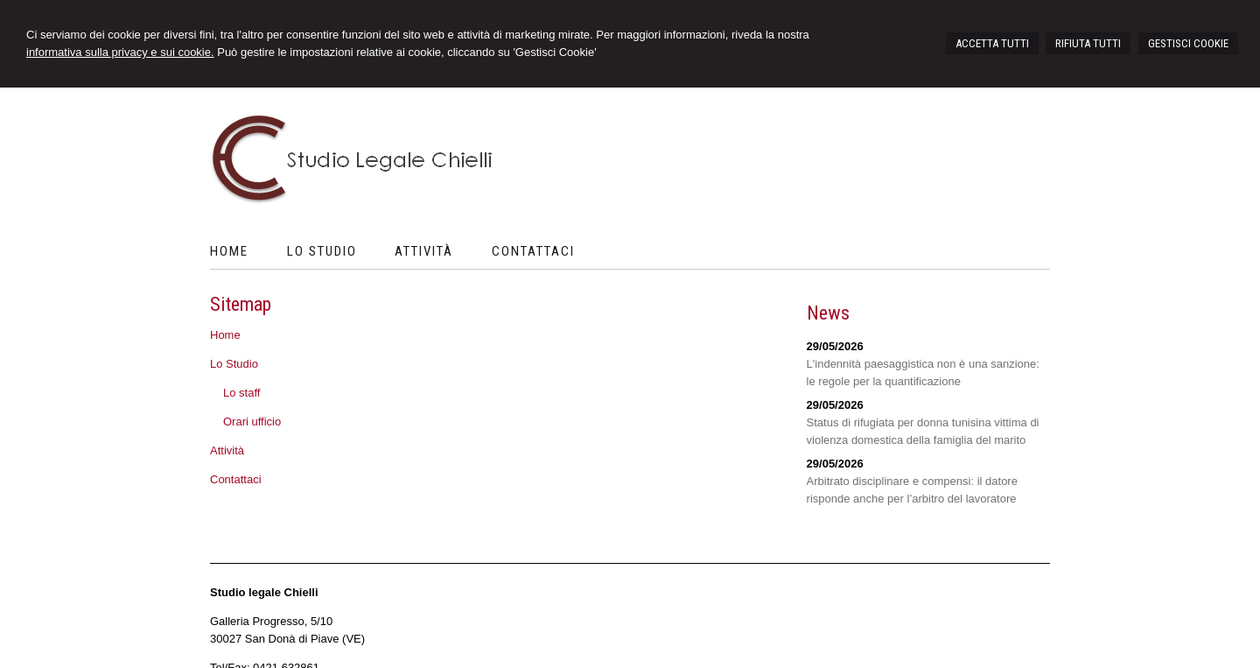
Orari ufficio (252, 421)
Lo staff (241, 392)
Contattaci (236, 479)
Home (225, 334)
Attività (227, 450)
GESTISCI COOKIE (1188, 43)
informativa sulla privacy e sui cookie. (120, 52)
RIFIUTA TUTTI (1088, 43)
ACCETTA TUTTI (992, 43)
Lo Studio (234, 363)
